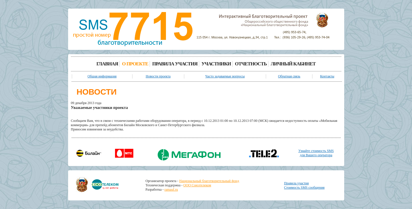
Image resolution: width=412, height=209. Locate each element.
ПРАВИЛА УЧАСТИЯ (174, 64)
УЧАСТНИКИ (216, 64)
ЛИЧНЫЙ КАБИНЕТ (293, 64)
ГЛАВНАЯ (107, 64)
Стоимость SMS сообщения (304, 187)
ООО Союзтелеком (197, 185)
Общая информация (102, 76)
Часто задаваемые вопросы (225, 76)
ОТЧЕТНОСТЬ (251, 64)
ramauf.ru (171, 189)
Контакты (327, 76)
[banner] (132, 30)
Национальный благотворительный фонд (209, 181)
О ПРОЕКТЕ (135, 64)
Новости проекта (158, 76)
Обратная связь (289, 76)
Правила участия (296, 183)
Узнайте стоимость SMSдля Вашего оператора (316, 153)
